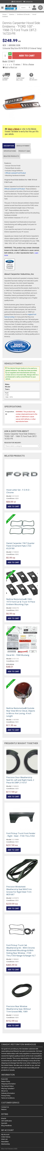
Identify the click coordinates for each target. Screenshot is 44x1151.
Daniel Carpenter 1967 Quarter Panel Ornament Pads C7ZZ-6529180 (20, 546)
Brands (3, 1118)
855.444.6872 (17, 1)
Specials (4, 1123)
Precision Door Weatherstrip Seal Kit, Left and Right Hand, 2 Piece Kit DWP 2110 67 (20, 780)
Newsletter (5, 1141)
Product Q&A (24, 151)
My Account (5, 1134)
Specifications (10, 151)
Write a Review (28, 64)
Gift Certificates (6, 1121)
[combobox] (22, 446)
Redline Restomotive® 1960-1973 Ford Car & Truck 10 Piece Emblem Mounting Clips (20, 602)
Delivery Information (8, 1093)
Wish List (4, 1139)
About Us (4, 1091)
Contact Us (28, 1)
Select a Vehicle (13, 128)
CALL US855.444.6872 (33, 79)
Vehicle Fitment (23, 146)
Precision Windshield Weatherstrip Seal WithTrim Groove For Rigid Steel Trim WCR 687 (19, 890)
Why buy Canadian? (8, 1088)
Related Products (11, 156)
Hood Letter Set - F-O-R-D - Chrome (18, 491)
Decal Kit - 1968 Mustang (17, 655)
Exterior (11, 14)
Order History (5, 1137)
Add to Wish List (10, 67)
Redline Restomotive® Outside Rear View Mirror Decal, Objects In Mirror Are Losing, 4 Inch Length (20, 712)
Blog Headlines (6, 1125)
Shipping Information (8, 1084)
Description (9, 146)
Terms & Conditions (8, 1098)
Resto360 (4, 1079)
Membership (5, 1144)
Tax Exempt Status (7, 1086)
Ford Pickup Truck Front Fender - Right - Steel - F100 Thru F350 (20, 834)
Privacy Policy (5, 1096)
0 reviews (16, 64)
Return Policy (5, 1081)
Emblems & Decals (23, 14)
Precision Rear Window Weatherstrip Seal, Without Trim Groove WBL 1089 (18, 1009)
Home (4, 14)
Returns (3, 1109)
